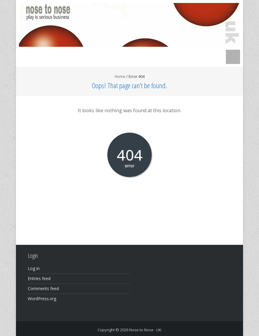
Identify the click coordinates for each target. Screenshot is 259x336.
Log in (34, 268)
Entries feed (39, 278)
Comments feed (43, 288)
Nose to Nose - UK (145, 329)
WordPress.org (42, 298)
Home (120, 76)
